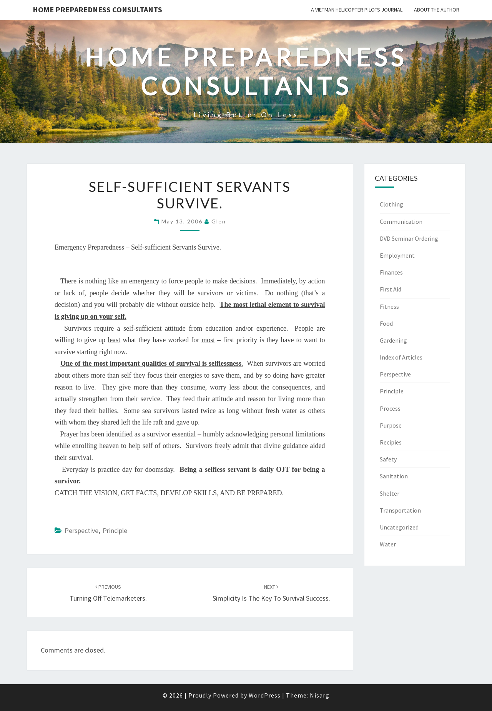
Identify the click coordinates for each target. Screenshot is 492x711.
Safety (388, 459)
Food (386, 323)
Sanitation (394, 476)
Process (390, 408)
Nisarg (319, 695)
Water (388, 544)
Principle (115, 530)
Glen (218, 221)
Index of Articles (401, 357)
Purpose (391, 425)
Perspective (81, 530)
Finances (391, 272)
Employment (397, 255)
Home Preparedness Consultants (97, 9)
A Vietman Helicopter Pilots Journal (356, 9)
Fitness (389, 306)
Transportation (400, 510)
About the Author (436, 9)
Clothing (391, 204)
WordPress (265, 695)
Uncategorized (399, 527)
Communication (401, 221)
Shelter (389, 493)
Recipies (391, 442)
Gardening (393, 340)
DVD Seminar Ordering (409, 238)
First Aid (390, 289)
